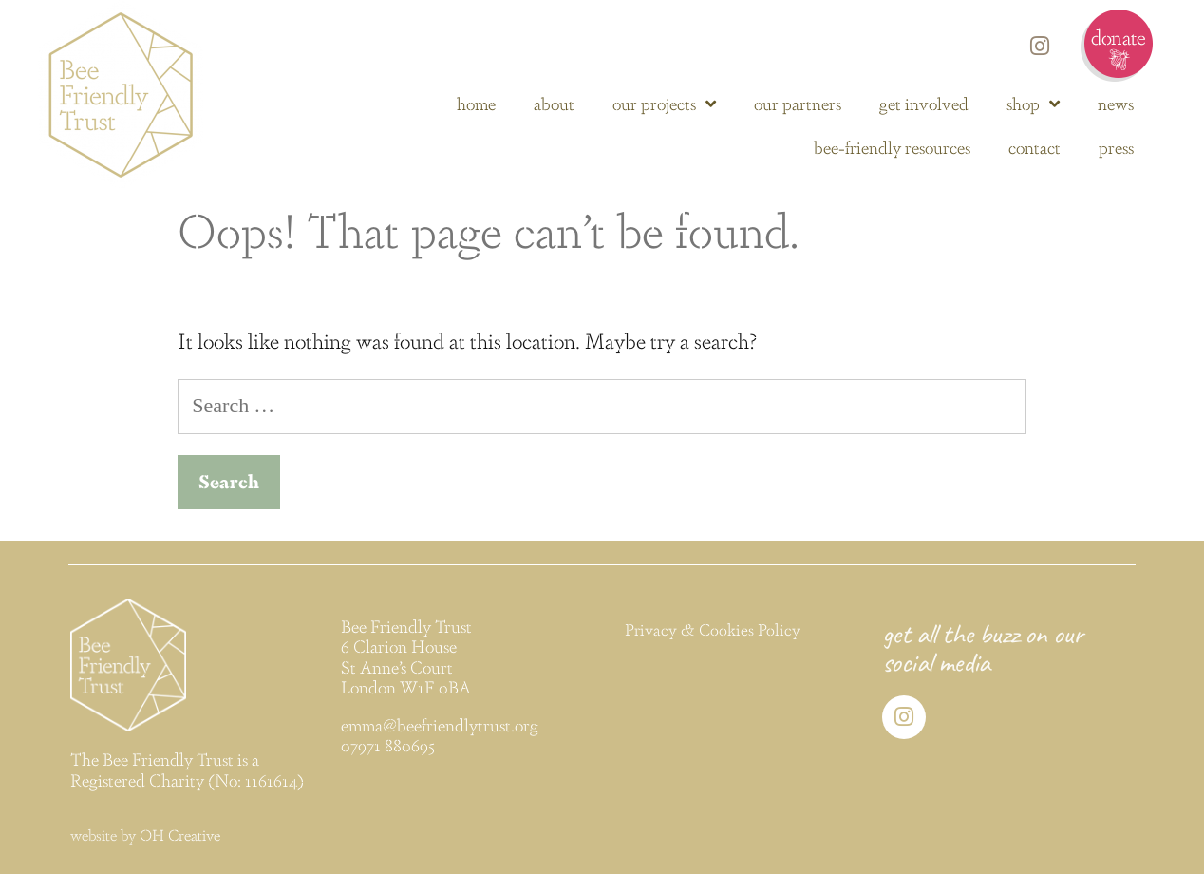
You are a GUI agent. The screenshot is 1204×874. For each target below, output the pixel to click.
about (554, 103)
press (1116, 147)
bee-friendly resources (892, 147)
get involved (924, 103)
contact (1034, 147)
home (476, 103)
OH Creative (180, 835)
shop (1033, 104)
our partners (797, 103)
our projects (664, 104)
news (1116, 103)
